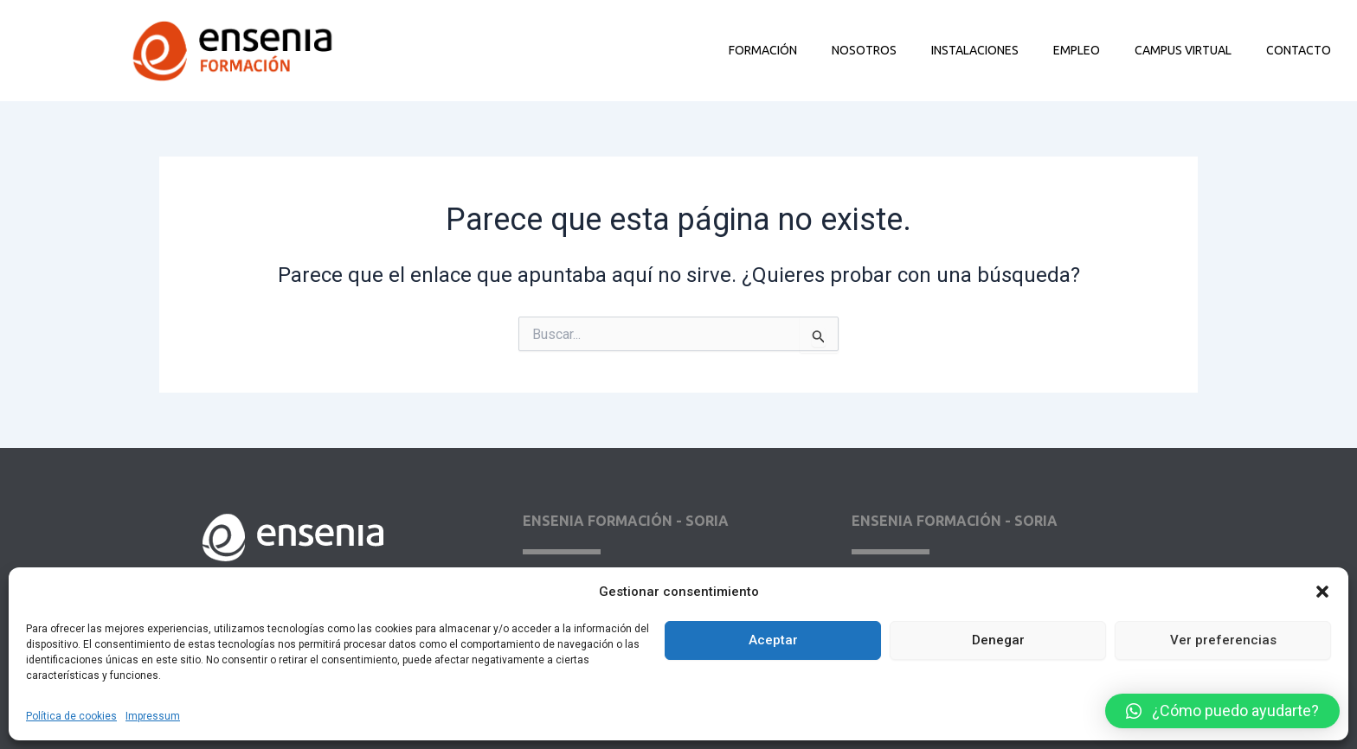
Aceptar (773, 640)
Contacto (1298, 50)
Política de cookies (71, 716)
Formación (763, 50)
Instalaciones (975, 50)
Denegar (998, 640)
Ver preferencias (1223, 640)
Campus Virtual (1183, 50)
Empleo (1076, 50)
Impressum (152, 716)
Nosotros (864, 50)
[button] (1322, 591)
